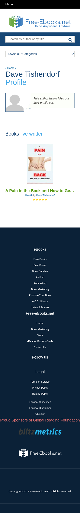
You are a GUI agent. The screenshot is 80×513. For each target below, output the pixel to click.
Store (40, 335)
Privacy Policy (40, 387)
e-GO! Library (40, 301)
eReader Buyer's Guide (40, 341)
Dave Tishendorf (45, 195)
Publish (40, 277)
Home (11, 68)
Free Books (40, 259)
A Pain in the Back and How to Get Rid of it (40, 190)
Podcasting (40, 283)
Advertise (40, 414)
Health (29, 195)
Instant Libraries (40, 307)
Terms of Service (40, 381)
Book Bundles (40, 271)
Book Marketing (40, 289)
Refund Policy (40, 393)
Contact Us (40, 347)
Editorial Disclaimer (40, 408)
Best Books (40, 265)
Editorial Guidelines (40, 402)
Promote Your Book (40, 295)
